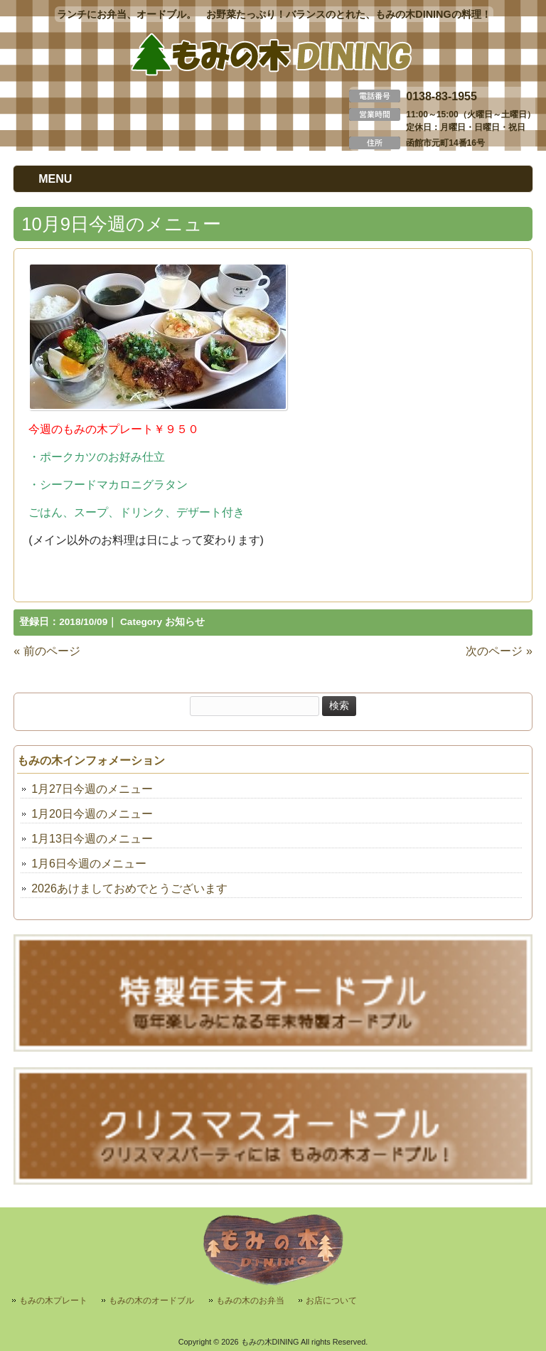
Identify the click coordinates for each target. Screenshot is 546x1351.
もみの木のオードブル (151, 1300)
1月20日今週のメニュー (92, 814)
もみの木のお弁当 (250, 1300)
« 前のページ (47, 651)
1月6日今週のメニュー (88, 864)
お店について (331, 1300)
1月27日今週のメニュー (92, 789)
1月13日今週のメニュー (92, 839)
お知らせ (185, 621)
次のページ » (499, 651)
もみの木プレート (53, 1300)
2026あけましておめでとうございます (129, 888)
